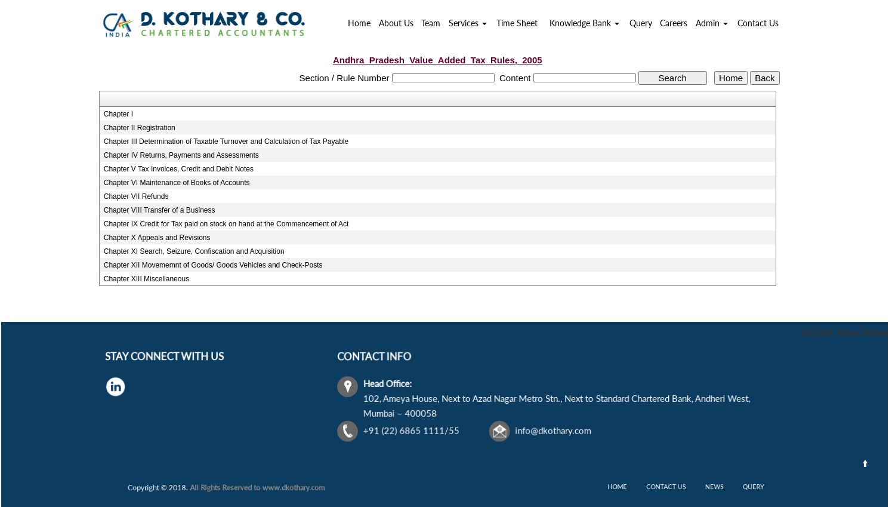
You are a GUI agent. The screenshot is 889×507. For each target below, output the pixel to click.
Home (359, 23)
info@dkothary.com (553, 430)
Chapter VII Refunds (136, 196)
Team (430, 23)
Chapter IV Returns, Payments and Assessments (181, 155)
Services (468, 23)
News (707, 486)
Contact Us (758, 23)
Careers (673, 23)
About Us (396, 23)
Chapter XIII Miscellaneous (146, 279)
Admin (712, 23)
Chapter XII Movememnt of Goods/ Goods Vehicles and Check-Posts (213, 265)
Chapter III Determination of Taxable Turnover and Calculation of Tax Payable (226, 141)
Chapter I (118, 114)
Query (640, 23)
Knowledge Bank (584, 23)
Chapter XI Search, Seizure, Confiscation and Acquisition (194, 251)
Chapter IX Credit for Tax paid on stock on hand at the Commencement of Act (226, 224)
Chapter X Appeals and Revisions (157, 237)
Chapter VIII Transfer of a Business (159, 210)
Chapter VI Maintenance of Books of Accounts (177, 183)
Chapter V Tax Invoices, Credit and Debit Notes (179, 169)
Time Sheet (517, 23)
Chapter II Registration (139, 128)
